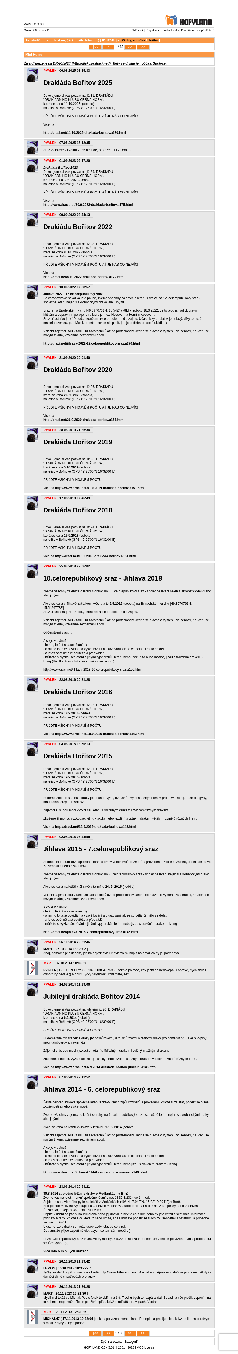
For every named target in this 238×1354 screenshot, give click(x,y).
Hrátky (153, 40)
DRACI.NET (62, 63)
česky (27, 23)
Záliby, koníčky (133, 40)
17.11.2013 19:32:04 (77, 1319)
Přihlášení (136, 30)
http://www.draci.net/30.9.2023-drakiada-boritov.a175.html (88, 205)
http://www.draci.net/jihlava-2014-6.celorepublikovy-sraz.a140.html (95, 1172)
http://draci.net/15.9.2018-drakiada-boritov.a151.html (95, 556)
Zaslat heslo (170, 30)
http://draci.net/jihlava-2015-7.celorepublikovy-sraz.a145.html (90, 932)
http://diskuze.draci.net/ (91, 63)
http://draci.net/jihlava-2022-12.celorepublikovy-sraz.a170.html (91, 343)
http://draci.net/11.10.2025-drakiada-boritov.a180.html (84, 133)
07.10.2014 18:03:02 (71, 949)
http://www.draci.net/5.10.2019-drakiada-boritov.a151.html (100, 488)
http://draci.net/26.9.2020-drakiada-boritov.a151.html (83, 420)
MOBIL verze (145, 1347)
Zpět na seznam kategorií (119, 1342)
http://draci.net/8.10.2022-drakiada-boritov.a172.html (83, 277)
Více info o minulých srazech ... (67, 1251)
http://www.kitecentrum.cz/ (120, 1272)
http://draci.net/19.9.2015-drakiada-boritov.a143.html (95, 827)
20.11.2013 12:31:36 (71, 1293)
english (39, 23)
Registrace (152, 30)
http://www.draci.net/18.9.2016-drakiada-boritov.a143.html (100, 734)
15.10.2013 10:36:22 (73, 1268)
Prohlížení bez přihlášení (197, 30)
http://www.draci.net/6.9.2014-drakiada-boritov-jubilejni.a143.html (105, 1067)
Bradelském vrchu (155, 604)
